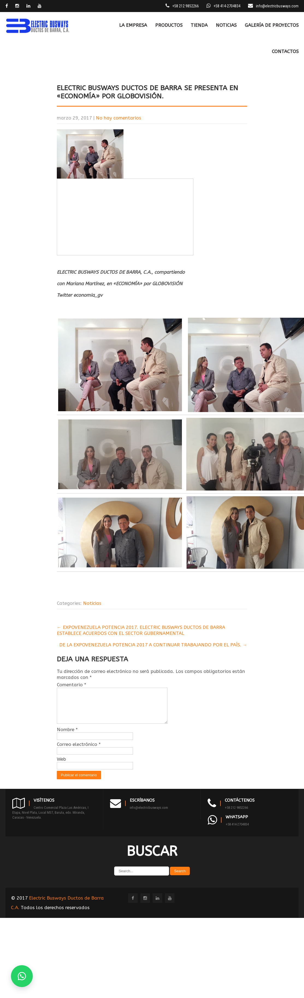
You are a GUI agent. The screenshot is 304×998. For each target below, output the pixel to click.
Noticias (226, 25)
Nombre (67, 736)
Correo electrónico (79, 751)
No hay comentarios (118, 118)
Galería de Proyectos (272, 25)
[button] (22, 976)
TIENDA (199, 25)
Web (61, 765)
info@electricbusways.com (277, 6)
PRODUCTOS (168, 25)
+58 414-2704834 (237, 831)
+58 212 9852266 (236, 814)
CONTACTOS (285, 51)
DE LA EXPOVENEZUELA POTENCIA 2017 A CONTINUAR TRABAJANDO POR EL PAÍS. (153, 644)
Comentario (71, 684)
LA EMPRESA (133, 25)
